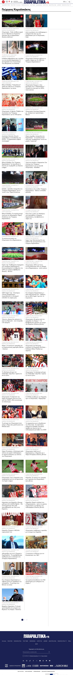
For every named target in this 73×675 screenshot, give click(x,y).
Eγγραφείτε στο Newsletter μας (36, 649)
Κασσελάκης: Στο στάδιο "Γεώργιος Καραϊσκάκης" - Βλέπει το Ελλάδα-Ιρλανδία (36, 190)
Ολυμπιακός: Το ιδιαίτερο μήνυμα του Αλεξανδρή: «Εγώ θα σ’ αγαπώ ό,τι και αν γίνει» (36, 373)
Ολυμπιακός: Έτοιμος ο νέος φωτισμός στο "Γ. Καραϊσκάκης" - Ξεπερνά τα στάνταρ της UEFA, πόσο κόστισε (35, 87)
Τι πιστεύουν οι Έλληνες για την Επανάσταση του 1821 (35, 554)
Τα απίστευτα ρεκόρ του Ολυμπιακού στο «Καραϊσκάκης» (11, 239)
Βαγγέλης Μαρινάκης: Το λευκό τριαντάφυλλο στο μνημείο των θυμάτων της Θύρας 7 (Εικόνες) (11, 608)
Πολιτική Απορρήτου (34, 656)
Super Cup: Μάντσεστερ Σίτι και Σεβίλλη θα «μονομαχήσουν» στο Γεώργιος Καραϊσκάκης (35, 241)
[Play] (11, 1)
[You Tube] (40, 661)
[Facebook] (33, 661)
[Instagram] (26, 661)
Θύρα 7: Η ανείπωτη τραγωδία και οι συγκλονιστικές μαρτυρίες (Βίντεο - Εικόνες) (12, 347)
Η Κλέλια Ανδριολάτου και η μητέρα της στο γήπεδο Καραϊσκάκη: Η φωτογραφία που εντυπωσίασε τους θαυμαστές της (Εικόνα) (12, 61)
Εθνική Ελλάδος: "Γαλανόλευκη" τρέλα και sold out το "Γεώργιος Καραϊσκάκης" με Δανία (11, 86)
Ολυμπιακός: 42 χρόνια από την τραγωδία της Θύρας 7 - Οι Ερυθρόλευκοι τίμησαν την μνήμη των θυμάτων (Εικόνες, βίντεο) (36, 322)
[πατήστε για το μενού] (3, 1)
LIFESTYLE (45, 5)
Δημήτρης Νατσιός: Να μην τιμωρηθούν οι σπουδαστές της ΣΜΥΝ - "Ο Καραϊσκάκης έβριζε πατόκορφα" (11, 138)
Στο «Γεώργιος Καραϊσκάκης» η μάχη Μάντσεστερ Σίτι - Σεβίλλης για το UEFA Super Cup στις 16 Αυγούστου (35, 295)
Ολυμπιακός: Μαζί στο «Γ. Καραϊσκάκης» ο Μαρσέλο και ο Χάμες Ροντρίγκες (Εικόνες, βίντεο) (36, 453)
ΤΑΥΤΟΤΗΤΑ (21, 671)
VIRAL (69, 641)
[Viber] (46, 661)
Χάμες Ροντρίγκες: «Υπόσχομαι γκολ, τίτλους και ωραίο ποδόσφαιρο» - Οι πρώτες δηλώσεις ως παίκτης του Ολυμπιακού (12, 454)
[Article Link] (13, 21)
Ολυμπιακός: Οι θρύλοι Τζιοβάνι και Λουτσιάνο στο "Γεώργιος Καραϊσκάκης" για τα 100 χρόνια (12, 113)
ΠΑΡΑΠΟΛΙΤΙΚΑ (25, 5)
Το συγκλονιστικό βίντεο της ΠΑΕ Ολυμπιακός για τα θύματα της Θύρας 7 (35, 581)
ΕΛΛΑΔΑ (18, 5)
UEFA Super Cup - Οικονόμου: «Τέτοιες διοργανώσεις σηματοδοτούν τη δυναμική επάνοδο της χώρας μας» (11, 295)
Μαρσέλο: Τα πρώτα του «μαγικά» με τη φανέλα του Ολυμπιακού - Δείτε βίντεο (36, 479)
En (65, 2)
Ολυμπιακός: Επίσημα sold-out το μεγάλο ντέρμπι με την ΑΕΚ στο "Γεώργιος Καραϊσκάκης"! (36, 60)
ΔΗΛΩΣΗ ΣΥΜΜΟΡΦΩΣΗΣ (48, 671)
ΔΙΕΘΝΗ (59, 5)
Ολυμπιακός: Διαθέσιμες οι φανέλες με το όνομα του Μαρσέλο (36, 531)
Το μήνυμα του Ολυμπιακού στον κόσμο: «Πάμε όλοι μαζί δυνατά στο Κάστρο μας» (12, 425)
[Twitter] (36, 661)
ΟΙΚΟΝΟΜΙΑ (39, 5)
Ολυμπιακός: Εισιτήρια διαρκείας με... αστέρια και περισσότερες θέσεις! (35, 113)
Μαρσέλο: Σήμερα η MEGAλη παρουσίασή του (11, 531)
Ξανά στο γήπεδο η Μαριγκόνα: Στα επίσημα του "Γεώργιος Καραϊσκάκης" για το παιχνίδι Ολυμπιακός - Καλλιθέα (36, 165)
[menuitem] (6, 5)
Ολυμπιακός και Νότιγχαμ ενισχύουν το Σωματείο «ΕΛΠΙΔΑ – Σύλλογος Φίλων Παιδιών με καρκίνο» (36, 348)
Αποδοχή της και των (35, 656)
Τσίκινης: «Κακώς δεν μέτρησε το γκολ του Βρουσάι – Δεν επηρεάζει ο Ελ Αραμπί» (12, 321)
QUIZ (36, 644)
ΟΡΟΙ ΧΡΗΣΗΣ (28, 671)
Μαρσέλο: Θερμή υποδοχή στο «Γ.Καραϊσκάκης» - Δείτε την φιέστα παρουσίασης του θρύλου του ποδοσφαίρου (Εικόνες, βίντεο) (36, 505)
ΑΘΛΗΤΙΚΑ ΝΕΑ (52, 5)
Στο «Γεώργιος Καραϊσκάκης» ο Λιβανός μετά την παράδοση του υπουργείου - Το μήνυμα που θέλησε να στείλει (12, 582)
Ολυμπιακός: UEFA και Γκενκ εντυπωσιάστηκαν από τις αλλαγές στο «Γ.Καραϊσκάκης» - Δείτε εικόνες (36, 266)
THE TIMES (32, 5)
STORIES (29, 210)
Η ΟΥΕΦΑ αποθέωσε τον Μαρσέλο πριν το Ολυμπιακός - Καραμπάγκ (36, 397)
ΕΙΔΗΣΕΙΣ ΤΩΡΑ (6, 5)
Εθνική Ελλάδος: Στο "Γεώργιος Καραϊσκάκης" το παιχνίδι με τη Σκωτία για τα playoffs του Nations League (12, 165)
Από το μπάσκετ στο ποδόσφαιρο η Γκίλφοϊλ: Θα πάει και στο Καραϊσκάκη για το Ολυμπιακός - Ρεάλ (36, 35)
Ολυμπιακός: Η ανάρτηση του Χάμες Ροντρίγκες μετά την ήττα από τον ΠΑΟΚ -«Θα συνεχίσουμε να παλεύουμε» (12, 399)
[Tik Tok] (30, 661)
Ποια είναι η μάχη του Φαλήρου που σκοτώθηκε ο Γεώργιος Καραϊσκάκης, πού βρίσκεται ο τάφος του (35, 216)
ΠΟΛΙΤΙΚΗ (13, 5)
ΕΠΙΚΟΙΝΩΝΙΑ (37, 671)
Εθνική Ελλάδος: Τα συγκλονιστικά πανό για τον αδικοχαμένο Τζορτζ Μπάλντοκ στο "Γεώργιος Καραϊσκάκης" (12, 216)
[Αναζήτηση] (69, 1)
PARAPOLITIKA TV (66, 5)
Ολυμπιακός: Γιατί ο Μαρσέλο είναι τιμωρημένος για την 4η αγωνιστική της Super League (12, 479)
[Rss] (23, 661)
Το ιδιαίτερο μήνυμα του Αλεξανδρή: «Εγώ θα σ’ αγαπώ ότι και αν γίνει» (12, 373)
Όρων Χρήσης (44, 656)
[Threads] (43, 660)
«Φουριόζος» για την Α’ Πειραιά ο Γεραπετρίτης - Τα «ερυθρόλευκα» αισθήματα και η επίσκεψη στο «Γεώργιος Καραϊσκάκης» (12, 556)
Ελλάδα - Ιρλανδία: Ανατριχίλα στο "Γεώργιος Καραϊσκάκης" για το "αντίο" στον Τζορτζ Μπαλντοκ (12, 190)
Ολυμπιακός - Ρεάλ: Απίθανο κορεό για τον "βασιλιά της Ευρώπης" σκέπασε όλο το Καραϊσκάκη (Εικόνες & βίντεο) (12, 34)
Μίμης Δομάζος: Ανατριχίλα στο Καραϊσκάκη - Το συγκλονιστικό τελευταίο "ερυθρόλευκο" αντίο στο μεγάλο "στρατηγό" (36, 138)
